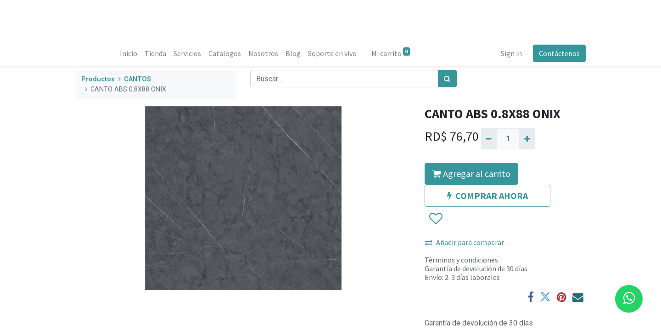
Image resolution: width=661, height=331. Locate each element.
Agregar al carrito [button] (471, 173)
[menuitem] (128, 53)
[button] (435, 219)
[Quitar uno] (489, 138)
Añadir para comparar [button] (464, 242)
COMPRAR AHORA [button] (487, 195)
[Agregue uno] (527, 138)
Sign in (510, 53)
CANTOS (137, 79)
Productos (98, 79)
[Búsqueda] (447, 78)
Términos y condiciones (461, 259)
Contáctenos (558, 53)
